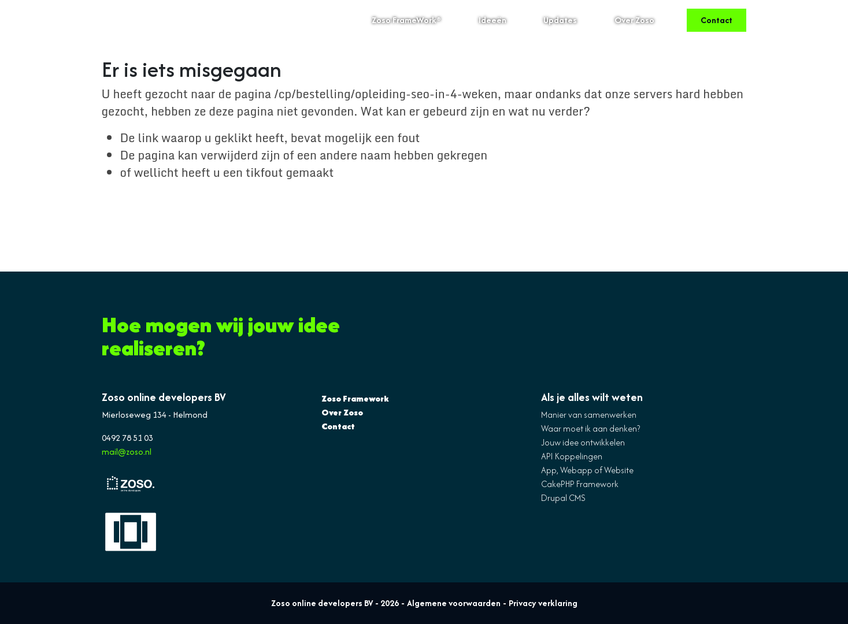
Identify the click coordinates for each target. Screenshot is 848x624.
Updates (560, 20)
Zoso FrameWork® (406, 20)
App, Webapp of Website (587, 470)
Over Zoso (634, 20)
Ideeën (492, 20)
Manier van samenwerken (588, 414)
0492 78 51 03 (127, 438)
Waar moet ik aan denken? (590, 428)
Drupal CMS (563, 498)
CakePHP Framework (580, 484)
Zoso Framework (355, 398)
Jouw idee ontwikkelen (583, 442)
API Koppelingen (571, 456)
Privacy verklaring (543, 603)
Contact (716, 20)
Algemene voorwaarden (454, 603)
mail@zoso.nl (126, 451)
